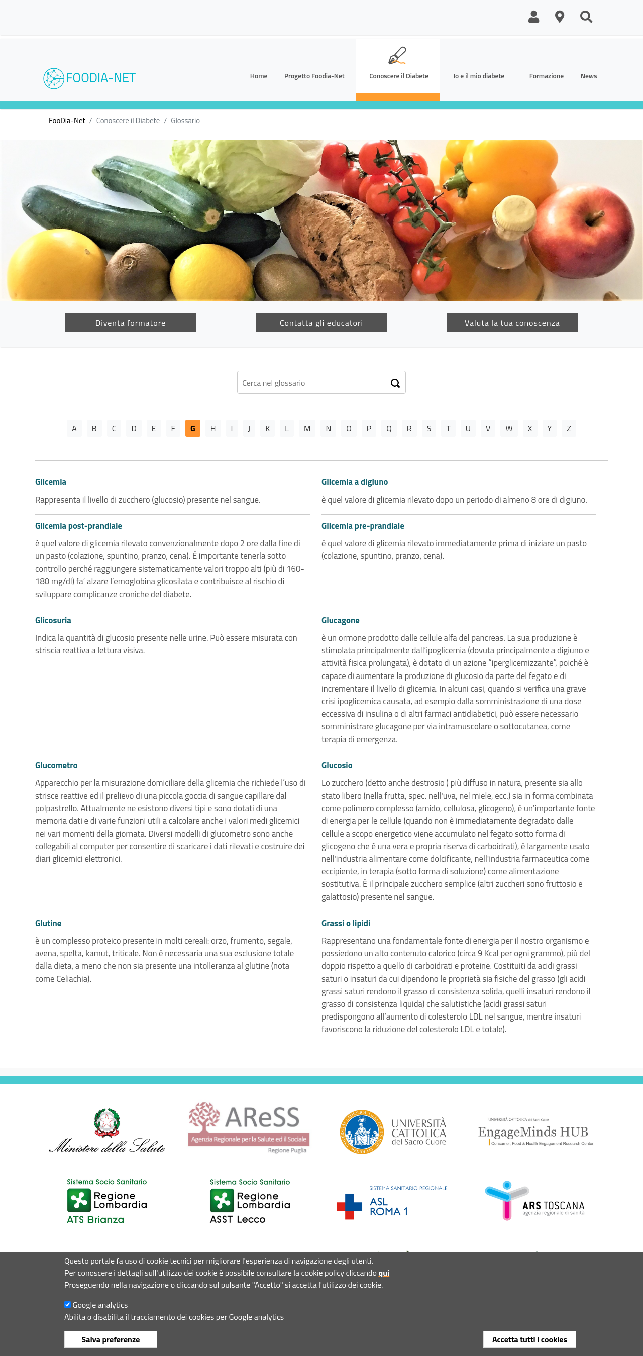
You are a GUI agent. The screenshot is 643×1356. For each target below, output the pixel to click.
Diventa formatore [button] (130, 323)
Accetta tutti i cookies (529, 1345)
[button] (533, 17)
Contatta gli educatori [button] (321, 323)
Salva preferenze (111, 1345)
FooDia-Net (67, 120)
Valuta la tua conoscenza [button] (512, 323)
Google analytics (100, 1311)
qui (383, 1279)
